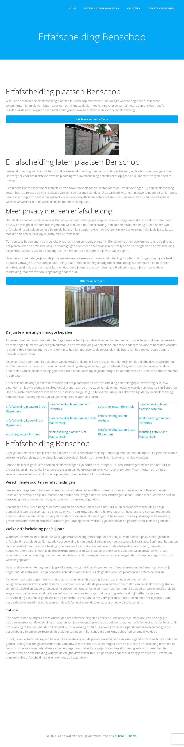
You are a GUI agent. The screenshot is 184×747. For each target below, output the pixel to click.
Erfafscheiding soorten (102, 8)
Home (73, 8)
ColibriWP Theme (125, 736)
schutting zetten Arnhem (23, 435)
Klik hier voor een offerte (92, 119)
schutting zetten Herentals (116, 407)
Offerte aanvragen (161, 8)
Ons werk (134, 8)
